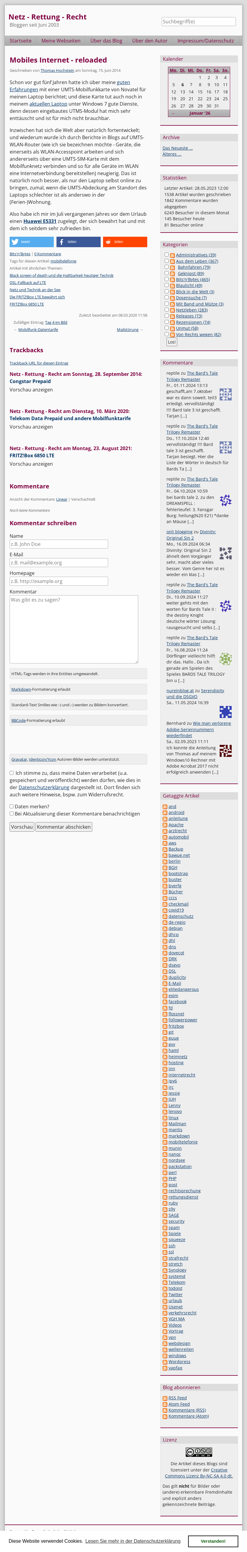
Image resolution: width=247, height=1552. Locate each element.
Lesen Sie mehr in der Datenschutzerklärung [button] (133, 1541)
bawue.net (179, 855)
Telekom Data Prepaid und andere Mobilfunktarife (70, 418)
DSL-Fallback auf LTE (28, 282)
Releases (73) (189, 316)
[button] (32, 242)
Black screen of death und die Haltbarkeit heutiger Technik (62, 275)
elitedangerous (184, 989)
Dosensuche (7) (191, 297)
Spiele (175, 1233)
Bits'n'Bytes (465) (193, 279)
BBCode (18, 720)
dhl (172, 940)
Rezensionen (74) (193, 322)
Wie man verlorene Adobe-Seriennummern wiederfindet (198, 729)
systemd (177, 1276)
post (173, 1184)
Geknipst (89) (191, 273)
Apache (176, 824)
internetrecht (182, 1075)
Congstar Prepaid (30, 381)
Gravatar (19, 759)
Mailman (177, 1123)
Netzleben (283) (192, 310)
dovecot (176, 953)
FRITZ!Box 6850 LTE (27, 304)
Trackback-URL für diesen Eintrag (39, 363)
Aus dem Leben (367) (197, 261)
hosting (176, 1062)
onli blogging (179, 531)
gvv (172, 1044)
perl (173, 1172)
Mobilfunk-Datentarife (38, 329)
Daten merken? (32, 806)
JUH (172, 1099)
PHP (172, 1178)
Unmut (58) (187, 328)
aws (172, 843)
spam (174, 1227)
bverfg (175, 886)
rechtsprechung (185, 1190)
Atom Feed (179, 1404)
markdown (179, 1136)
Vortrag (176, 1331)
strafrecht (178, 1258)
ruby (173, 1203)
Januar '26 (200, 113)
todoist (175, 1288)
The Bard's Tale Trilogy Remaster (192, 376)
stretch (176, 1264)
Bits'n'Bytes (20, 253)
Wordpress (180, 1361)
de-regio (177, 922)
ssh (172, 1246)
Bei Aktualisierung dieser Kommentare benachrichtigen (77, 813)
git (171, 1032)
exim (173, 995)
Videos (175, 1325)
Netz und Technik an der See (35, 289)
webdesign (180, 1343)
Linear (61, 499)
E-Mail (16, 554)
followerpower (183, 1020)
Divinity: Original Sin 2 (191, 534)
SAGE (174, 1215)
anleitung (178, 818)
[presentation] (55, 742)
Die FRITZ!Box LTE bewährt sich (37, 297)
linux (173, 1117)
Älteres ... (172, 154)
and (172, 806)
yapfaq (175, 1368)
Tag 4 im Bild (56, 322)
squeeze (177, 1239)
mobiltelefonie (63, 261)
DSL (172, 971)
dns (172, 947)
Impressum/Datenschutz (206, 40)
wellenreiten (181, 1349)
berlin (175, 861)
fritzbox (176, 1026)
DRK (173, 959)
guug (174, 1038)
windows (177, 1355)
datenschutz (181, 916)
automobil (179, 837)
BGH (173, 867)
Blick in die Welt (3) (195, 291)
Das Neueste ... (178, 148)
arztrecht (178, 830)
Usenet (176, 1307)
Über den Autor (150, 40)
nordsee (177, 1160)
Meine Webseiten (61, 40)
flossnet (176, 1014)
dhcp (174, 934)
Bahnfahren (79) (194, 267)
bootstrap (178, 873)
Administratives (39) (196, 255)
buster (175, 879)
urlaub (175, 1300)
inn (172, 1068)
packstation (180, 1166)
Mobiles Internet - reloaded (58, 60)
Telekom (177, 1282)
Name (16, 536)
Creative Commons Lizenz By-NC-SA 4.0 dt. (199, 1473)
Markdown (21, 689)
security (176, 1221)
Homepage (22, 573)
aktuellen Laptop (48, 104)
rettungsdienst (183, 1197)
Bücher (176, 892)
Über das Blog (106, 40)
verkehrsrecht (183, 1313)
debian (176, 928)
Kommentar (23, 591)
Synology (177, 1270)
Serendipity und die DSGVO (195, 693)
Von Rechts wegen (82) (198, 334)
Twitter (176, 1294)
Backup (176, 849)
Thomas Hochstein (57, 70)
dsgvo (174, 965)
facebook (178, 1001)
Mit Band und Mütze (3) (200, 304)
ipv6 (173, 1081)
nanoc (175, 1154)
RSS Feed (178, 1398)
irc (171, 1087)
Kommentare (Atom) (189, 1416)
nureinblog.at (180, 690)
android (176, 812)
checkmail (179, 904)
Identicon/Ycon (42, 759)
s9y (172, 1209)
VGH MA (177, 1319)
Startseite (21, 40)
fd (171, 1008)
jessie (174, 1093)
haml (174, 1050)
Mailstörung (128, 329)
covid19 (176, 910)
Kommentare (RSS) (187, 1410)
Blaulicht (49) (189, 285)
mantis (175, 1129)
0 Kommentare (47, 253)
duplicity (177, 977)
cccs (173, 897)
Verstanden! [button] (213, 1541)
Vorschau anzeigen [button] (31, 389)
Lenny (175, 1105)
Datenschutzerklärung (44, 787)
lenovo (175, 1111)
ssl (171, 1252)
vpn (172, 1337)
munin (175, 1148)
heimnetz (178, 1056)
